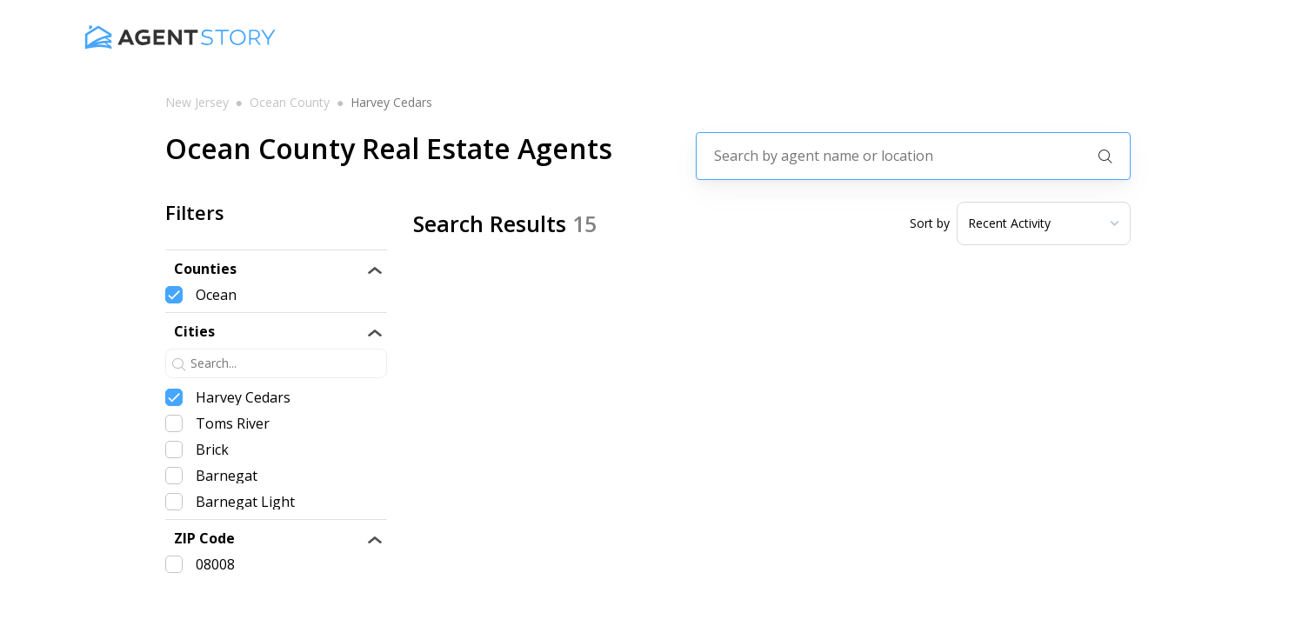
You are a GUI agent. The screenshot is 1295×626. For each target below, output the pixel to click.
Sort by (930, 223)
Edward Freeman (625, 484)
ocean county (290, 103)
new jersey (197, 103)
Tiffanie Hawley (618, 316)
